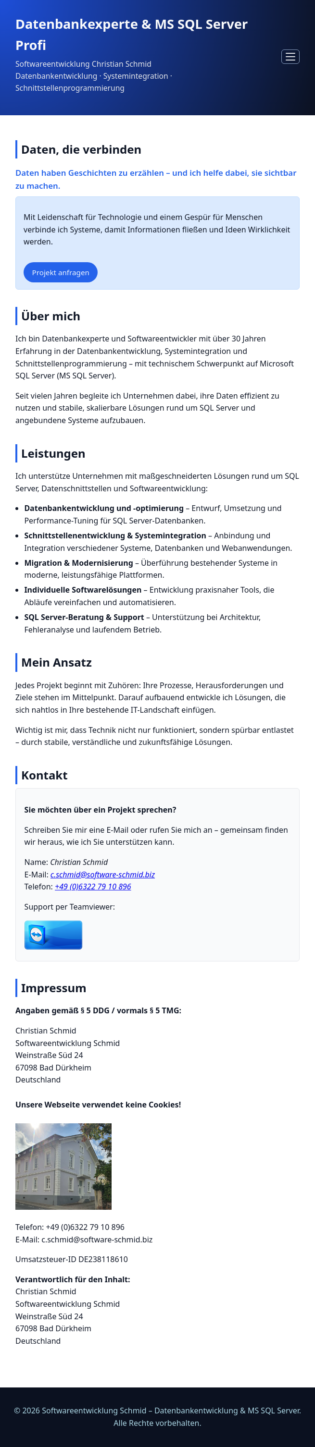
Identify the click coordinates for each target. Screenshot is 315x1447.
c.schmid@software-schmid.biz (102, 874)
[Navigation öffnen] (290, 56)
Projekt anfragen (60, 272)
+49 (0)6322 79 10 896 (93, 886)
